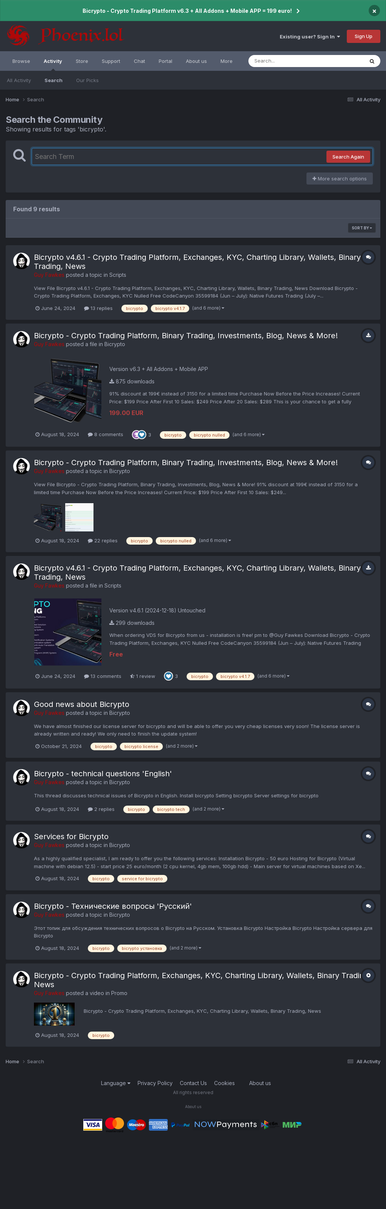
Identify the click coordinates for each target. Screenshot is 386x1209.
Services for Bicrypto (71, 836)
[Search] (285, 61)
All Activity (19, 80)
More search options (339, 179)
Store (82, 61)
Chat (139, 61)
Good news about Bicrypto (81, 704)
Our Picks (87, 80)
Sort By (362, 228)
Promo (119, 993)
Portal (165, 61)
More (227, 61)
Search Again (348, 157)
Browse (21, 61)
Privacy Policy (155, 1083)
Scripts (117, 275)
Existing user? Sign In (310, 37)
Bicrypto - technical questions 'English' (103, 773)
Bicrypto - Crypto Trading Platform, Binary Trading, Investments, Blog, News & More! (186, 335)
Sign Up (363, 36)
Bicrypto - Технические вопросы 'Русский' (113, 906)
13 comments (102, 676)
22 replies (103, 540)
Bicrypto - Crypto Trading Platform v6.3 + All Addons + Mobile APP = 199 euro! (187, 11)
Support (111, 61)
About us (196, 61)
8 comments (105, 434)
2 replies (101, 809)
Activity (53, 64)
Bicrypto (114, 344)
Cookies (224, 1083)
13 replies (98, 308)
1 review (142, 676)
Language (115, 1083)
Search (53, 80)
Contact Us (193, 1083)
